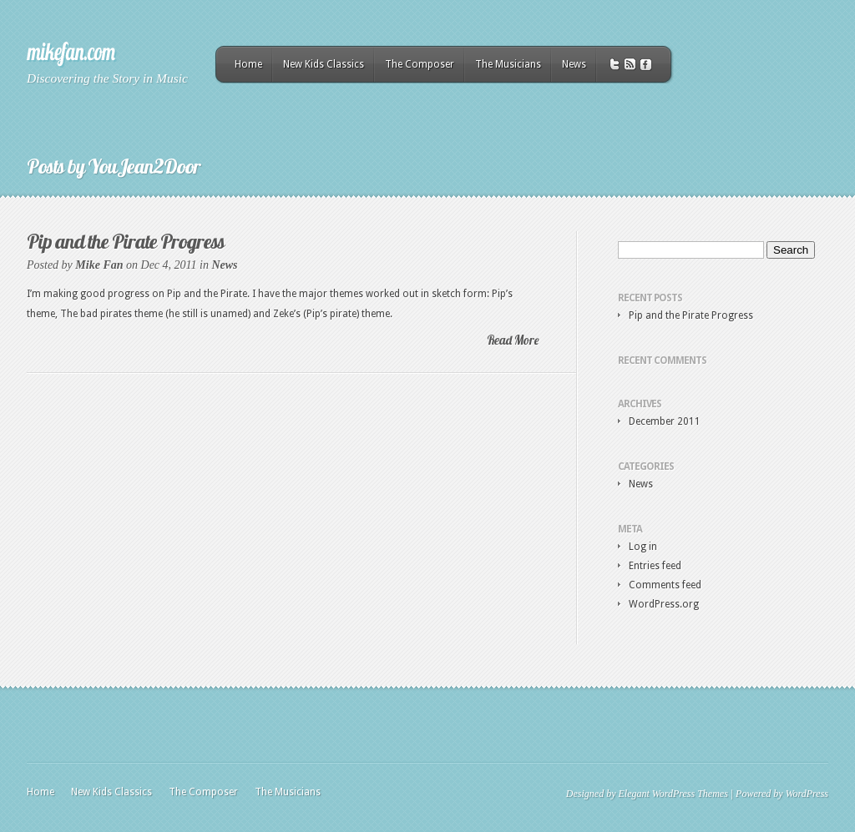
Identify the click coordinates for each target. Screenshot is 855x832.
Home (248, 64)
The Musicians (508, 64)
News (574, 64)
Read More (513, 340)
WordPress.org (664, 604)
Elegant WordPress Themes (672, 793)
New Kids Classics (323, 64)
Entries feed (655, 566)
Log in (643, 546)
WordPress (807, 793)
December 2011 (665, 421)
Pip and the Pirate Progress (126, 241)
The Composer (419, 64)
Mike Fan (99, 265)
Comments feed (665, 585)
